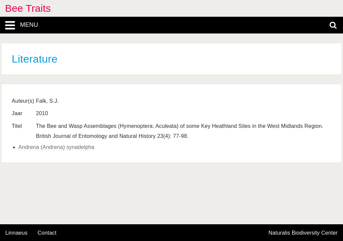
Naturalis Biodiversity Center (303, 233)
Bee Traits (28, 8)
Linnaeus (16, 233)
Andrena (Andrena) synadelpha (56, 147)
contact (47, 233)
